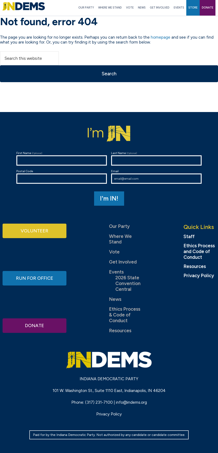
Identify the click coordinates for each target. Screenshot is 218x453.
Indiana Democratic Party (24, 6)
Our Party (119, 226)
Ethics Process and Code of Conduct (199, 251)
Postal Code (61, 176)
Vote (114, 252)
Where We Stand (120, 239)
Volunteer (34, 231)
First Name (61, 158)
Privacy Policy (199, 275)
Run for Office (34, 278)
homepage (160, 37)
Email (156, 176)
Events (116, 272)
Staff (189, 236)
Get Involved (123, 262)
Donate (34, 325)
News (115, 299)
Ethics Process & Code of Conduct (124, 314)
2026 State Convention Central (128, 283)
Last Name (156, 158)
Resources (120, 331)
